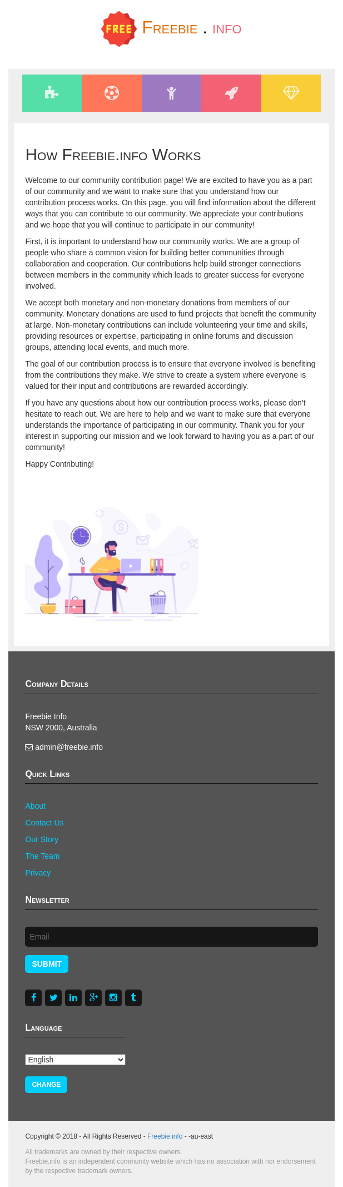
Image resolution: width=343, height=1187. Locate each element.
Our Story (41, 839)
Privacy (38, 872)
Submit (47, 964)
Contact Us (44, 822)
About (35, 806)
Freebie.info (164, 1136)
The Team (42, 856)
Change (46, 1085)
